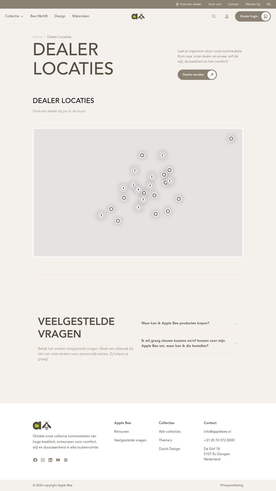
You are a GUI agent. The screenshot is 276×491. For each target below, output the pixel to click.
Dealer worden (199, 74)
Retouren (121, 432)
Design (60, 16)
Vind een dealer (189, 4)
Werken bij (253, 4)
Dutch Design (169, 449)
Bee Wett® (39, 16)
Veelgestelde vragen (130, 440)
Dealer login (255, 16)
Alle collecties (170, 432)
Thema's (165, 440)
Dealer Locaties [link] (59, 37)
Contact (233, 4)
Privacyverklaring (231, 485)
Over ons (215, 4)
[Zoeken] (214, 16)
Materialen (80, 16)
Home (37, 37)
